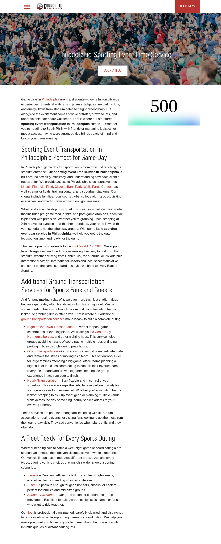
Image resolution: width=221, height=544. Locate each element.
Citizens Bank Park (68, 186)
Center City (103, 331)
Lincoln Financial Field (37, 186)
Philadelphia (50, 99)
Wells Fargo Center (97, 186)
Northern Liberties (40, 336)
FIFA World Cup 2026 (87, 246)
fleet (30, 512)
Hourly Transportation (42, 380)
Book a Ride (113, 70)
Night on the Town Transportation (50, 327)
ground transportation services (43, 319)
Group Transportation (42, 351)
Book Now (187, 6)
